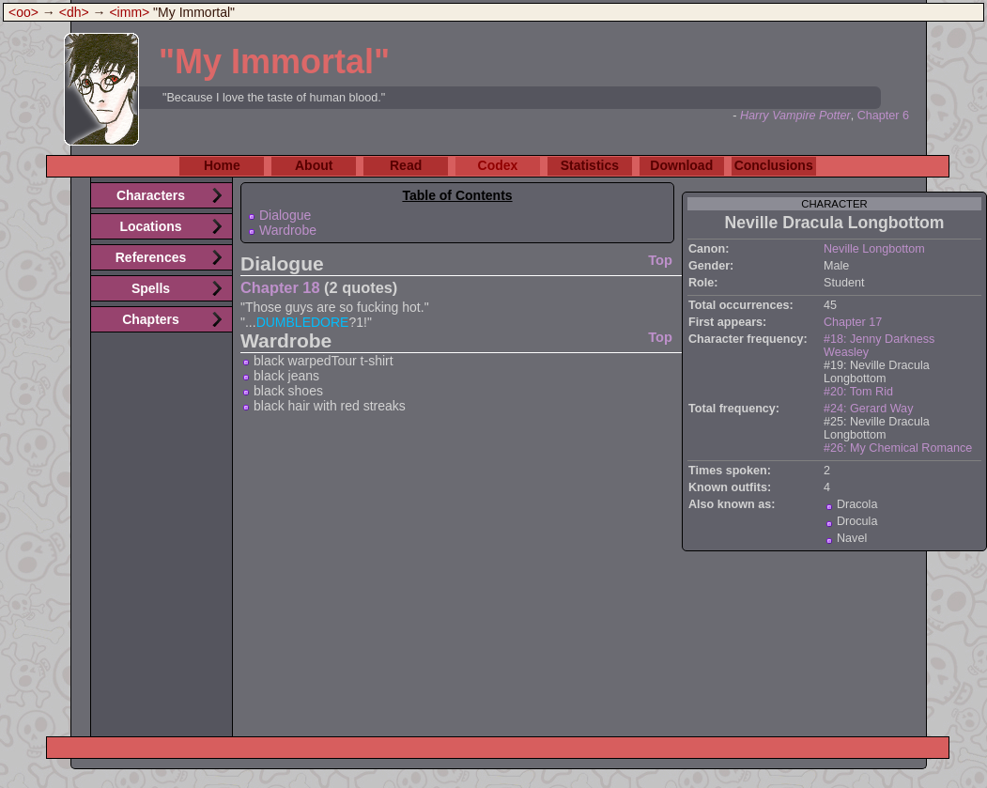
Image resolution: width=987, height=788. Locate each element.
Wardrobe (287, 230)
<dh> (74, 12)
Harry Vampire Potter (795, 115)
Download (681, 165)
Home (222, 165)
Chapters (150, 319)
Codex (498, 165)
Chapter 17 (853, 322)
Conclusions (773, 165)
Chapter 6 (883, 115)
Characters (150, 195)
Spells (150, 288)
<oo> (23, 12)
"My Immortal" (274, 61)
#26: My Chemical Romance (898, 448)
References (151, 257)
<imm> (129, 12)
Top (660, 260)
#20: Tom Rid (858, 391)
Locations (150, 226)
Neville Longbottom (874, 248)
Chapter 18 (280, 287)
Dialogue (285, 215)
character (834, 203)
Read (406, 165)
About (313, 165)
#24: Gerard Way (868, 408)
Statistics (590, 165)
